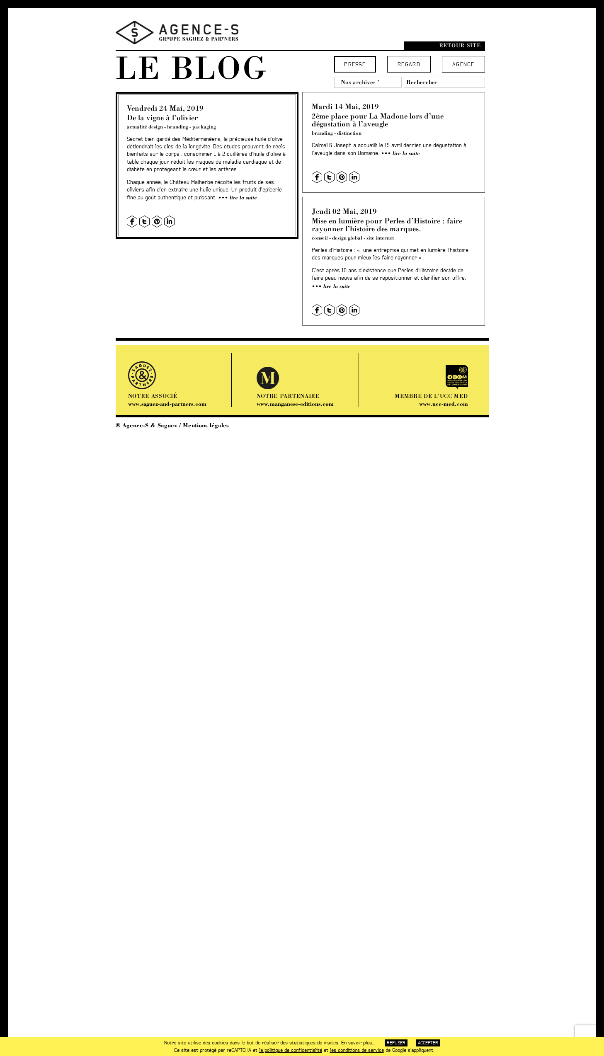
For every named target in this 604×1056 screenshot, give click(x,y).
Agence (463, 65)
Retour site (460, 45)
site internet (380, 238)
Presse (355, 65)
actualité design (145, 127)
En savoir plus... (358, 1042)
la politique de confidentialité (290, 1050)
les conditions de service (357, 1050)
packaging (204, 127)
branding (177, 127)
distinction (349, 133)
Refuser (396, 1043)
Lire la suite (243, 197)
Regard (409, 65)
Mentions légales (206, 425)
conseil (320, 238)
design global (347, 238)
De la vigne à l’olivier (162, 117)
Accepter (428, 1043)
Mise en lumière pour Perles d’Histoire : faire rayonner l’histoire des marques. (387, 224)
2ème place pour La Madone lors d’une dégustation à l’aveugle (378, 119)
